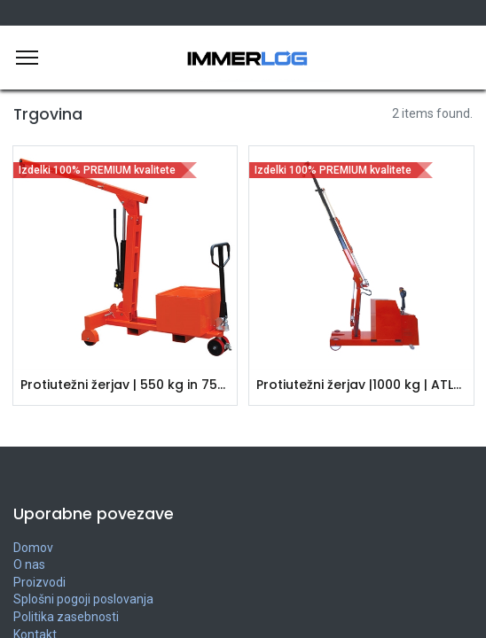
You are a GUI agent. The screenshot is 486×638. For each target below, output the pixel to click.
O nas (29, 564)
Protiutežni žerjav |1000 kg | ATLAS (361, 385)
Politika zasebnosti (66, 617)
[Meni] (27, 58)
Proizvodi (39, 582)
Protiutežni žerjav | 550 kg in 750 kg (125, 385)
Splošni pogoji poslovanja (83, 599)
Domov (33, 548)
